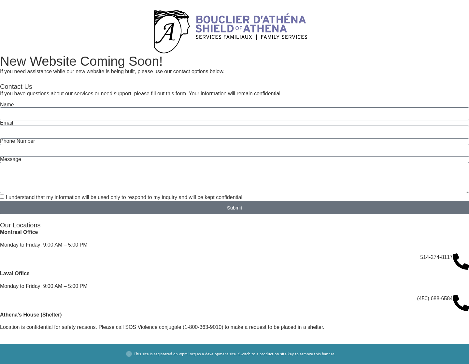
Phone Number (17, 141)
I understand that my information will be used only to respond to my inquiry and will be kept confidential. (125, 197)
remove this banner (317, 354)
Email (6, 123)
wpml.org (187, 354)
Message (10, 159)
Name (7, 104)
